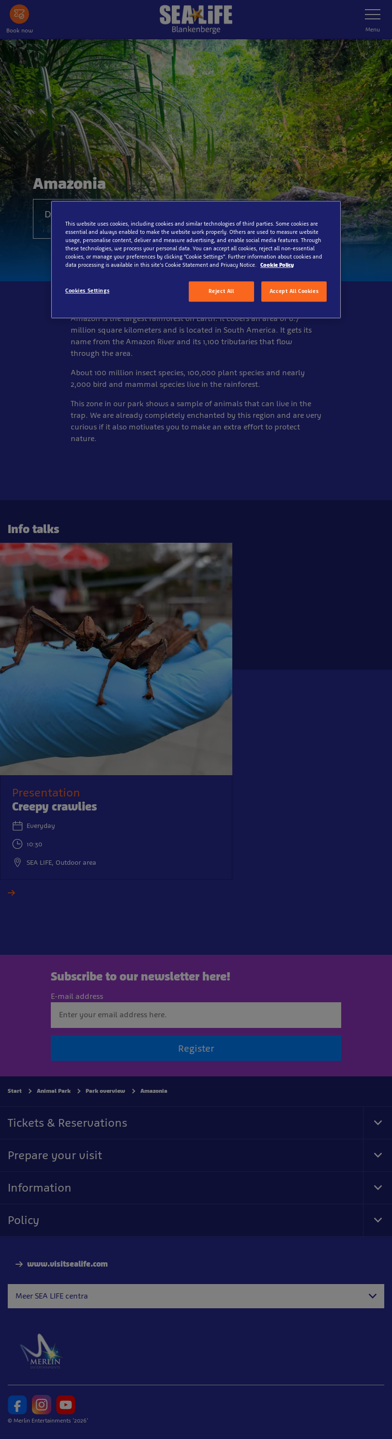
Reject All (221, 291)
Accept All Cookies (294, 291)
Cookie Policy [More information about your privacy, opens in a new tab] (277, 264)
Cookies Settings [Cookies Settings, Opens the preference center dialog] (87, 290)
